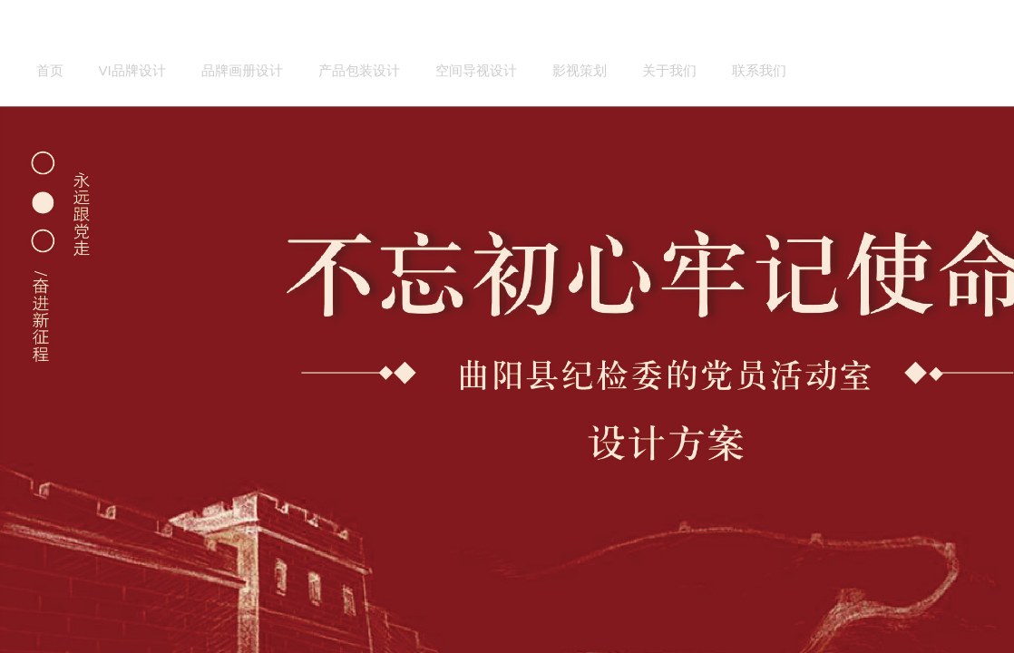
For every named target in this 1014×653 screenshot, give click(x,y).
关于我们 (669, 70)
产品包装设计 (359, 70)
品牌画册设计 (242, 70)
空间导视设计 (476, 70)
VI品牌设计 (132, 70)
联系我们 (759, 70)
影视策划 (579, 70)
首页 (49, 70)
